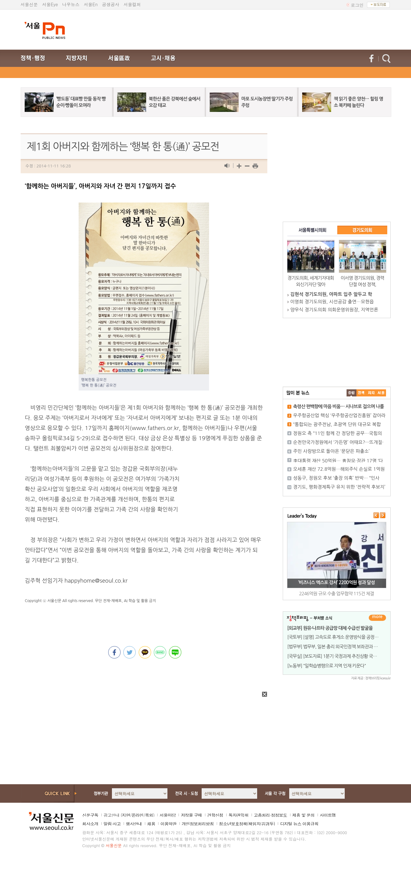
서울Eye (50, 4)
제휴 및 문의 (303, 815)
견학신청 (215, 815)
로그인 (357, 5)
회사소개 (90, 824)
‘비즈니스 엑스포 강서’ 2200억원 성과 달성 (336, 582)
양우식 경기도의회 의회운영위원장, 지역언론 (334, 309)
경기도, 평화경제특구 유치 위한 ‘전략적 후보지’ (339, 487)
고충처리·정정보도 (270, 815)
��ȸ (381, 392)
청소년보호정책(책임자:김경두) (247, 824)
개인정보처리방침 (198, 824)
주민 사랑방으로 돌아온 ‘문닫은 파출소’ (331, 451)
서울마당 (167, 815)
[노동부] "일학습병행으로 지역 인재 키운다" (326, 665)
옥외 (149, 815)
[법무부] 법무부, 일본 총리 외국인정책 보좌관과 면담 (334, 646)
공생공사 (110, 4)
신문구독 (90, 815)
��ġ (361, 392)
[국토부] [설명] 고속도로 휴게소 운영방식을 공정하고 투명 (339, 637)
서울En (91, 4)
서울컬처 (132, 4)
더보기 (377, 618)
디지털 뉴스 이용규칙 (299, 824)
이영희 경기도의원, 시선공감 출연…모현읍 (332, 301)
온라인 (137, 815)
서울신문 (29, 4)
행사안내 (134, 824)
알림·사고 (112, 824)
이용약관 (168, 824)
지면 (126, 815)
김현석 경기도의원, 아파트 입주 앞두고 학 (331, 294)
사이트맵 (328, 815)
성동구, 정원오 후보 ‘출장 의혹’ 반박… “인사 (336, 478)
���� (351, 392)
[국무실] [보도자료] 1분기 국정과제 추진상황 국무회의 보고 (340, 656)
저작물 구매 (191, 815)
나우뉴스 (71, 4)
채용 (151, 824)
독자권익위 (238, 815)
